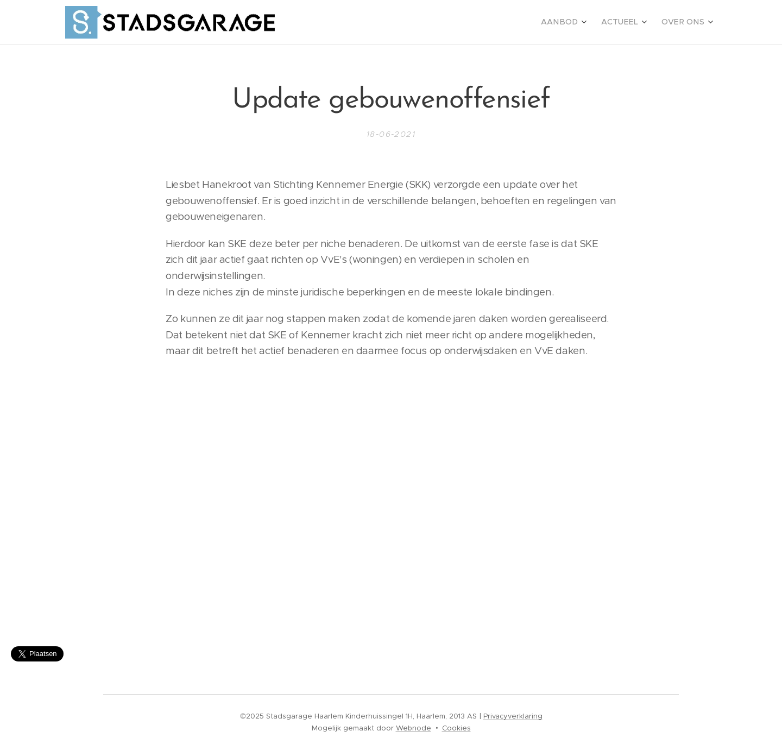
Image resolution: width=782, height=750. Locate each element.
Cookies (456, 728)
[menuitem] (575, 22)
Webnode (413, 728)
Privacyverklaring (513, 716)
